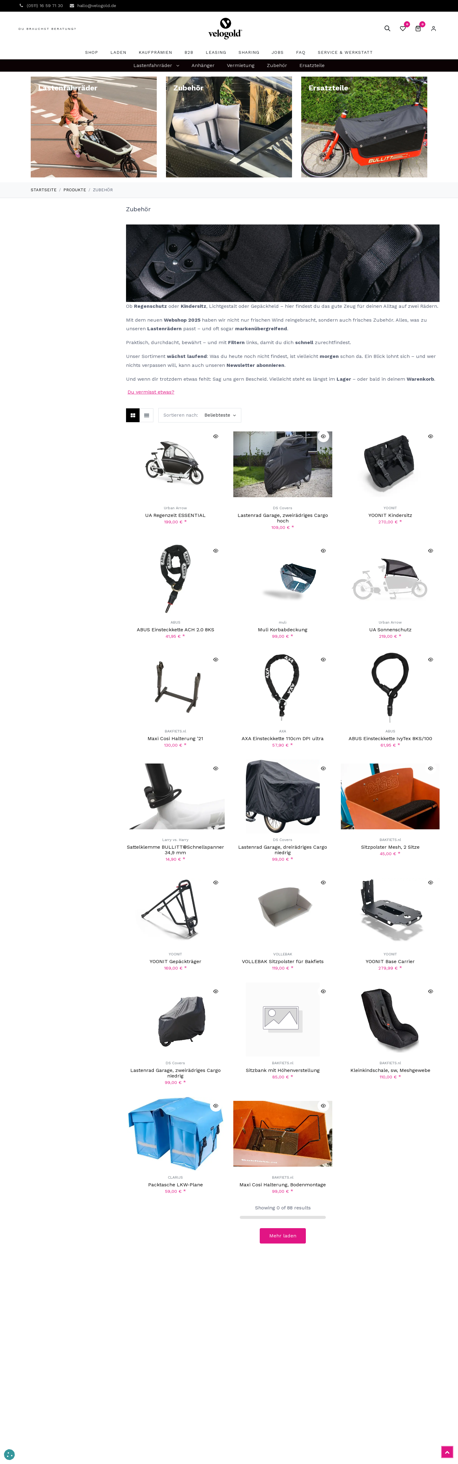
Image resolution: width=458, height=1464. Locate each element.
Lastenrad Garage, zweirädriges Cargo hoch (283, 518)
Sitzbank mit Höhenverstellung (283, 1070)
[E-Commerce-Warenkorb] (418, 28)
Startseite (44, 190)
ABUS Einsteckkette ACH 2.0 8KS (175, 630)
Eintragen (433, 28)
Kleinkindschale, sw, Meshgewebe (390, 1070)
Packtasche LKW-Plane (175, 1185)
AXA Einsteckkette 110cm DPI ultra (283, 738)
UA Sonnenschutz (390, 630)
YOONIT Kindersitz (390, 515)
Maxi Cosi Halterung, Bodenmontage (282, 1185)
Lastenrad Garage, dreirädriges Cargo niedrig (282, 850)
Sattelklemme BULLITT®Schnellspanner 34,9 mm (175, 850)
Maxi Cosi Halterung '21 (175, 738)
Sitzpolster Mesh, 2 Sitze (390, 847)
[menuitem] (91, 52)
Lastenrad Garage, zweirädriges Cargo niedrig (175, 1073)
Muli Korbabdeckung (282, 630)
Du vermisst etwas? (151, 392)
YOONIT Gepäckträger (175, 962)
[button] (387, 28)
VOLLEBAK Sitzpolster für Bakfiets (283, 962)
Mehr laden (282, 1236)
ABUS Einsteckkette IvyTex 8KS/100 (390, 738)
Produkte (74, 190)
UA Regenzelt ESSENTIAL (175, 515)
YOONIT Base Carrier (390, 962)
